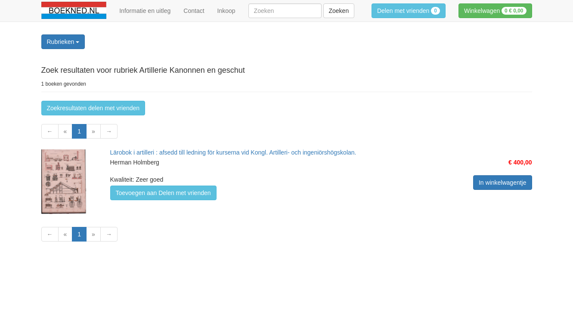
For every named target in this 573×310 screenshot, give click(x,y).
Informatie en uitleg (144, 10)
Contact (193, 10)
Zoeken (339, 10)
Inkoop (226, 10)
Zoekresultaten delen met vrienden (93, 108)
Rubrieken (63, 41)
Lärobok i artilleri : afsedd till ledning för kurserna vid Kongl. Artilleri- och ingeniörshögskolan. (233, 152)
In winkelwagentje (503, 182)
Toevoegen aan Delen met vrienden (163, 192)
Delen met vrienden (408, 11)
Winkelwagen (495, 11)
